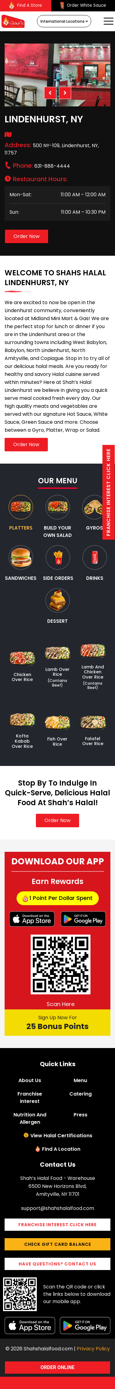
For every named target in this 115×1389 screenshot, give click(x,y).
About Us (29, 1080)
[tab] (21, 513)
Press (80, 1114)
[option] (57, 75)
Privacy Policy (93, 1348)
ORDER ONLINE (57, 1367)
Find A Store (25, 6)
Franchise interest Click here (108, 492)
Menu (80, 1080)
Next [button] (65, 93)
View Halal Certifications (61, 1135)
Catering (80, 1093)
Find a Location (61, 1149)
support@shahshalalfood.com (57, 1208)
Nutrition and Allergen (29, 1118)
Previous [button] (50, 93)
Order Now (26, 236)
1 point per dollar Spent (58, 898)
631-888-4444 (41, 166)
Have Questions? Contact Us (57, 1264)
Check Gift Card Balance (57, 1244)
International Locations (64, 21)
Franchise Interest (29, 1097)
